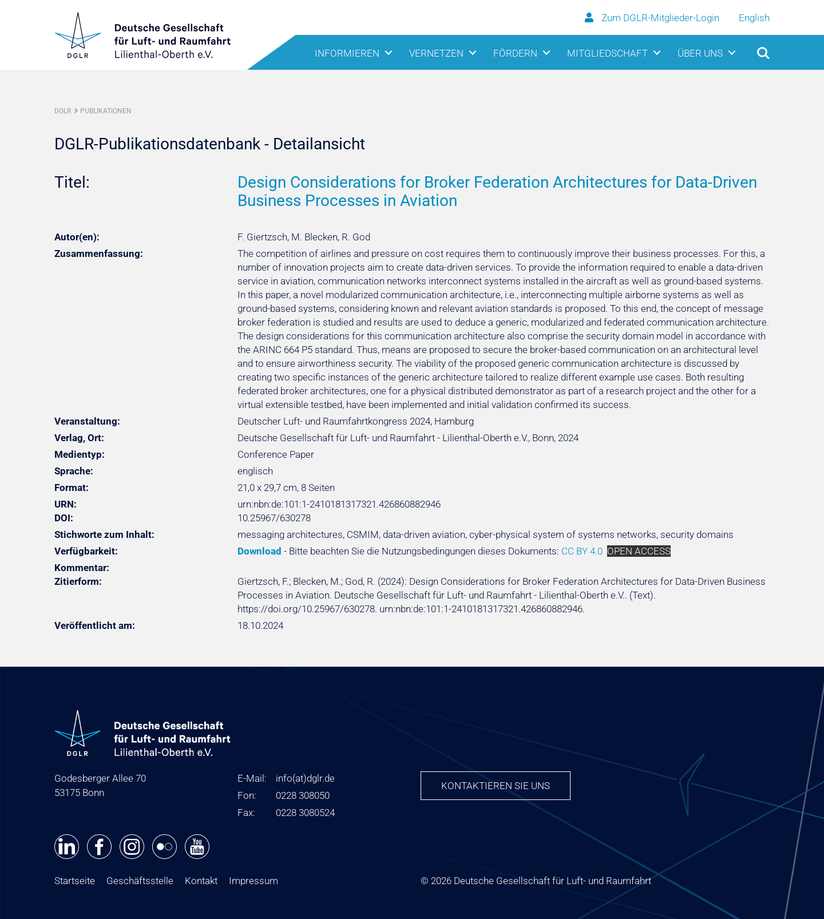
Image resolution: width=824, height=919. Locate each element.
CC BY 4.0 (582, 551)
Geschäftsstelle (139, 880)
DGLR (62, 111)
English (754, 17)
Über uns (700, 53)
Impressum (253, 880)
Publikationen (106, 111)
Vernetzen (436, 53)
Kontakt (201, 880)
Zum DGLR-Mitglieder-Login (653, 17)
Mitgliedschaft (607, 53)
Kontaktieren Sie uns (495, 785)
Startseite (74, 880)
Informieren (347, 53)
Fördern (515, 53)
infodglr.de (305, 778)
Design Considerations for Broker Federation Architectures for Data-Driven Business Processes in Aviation (497, 191)
